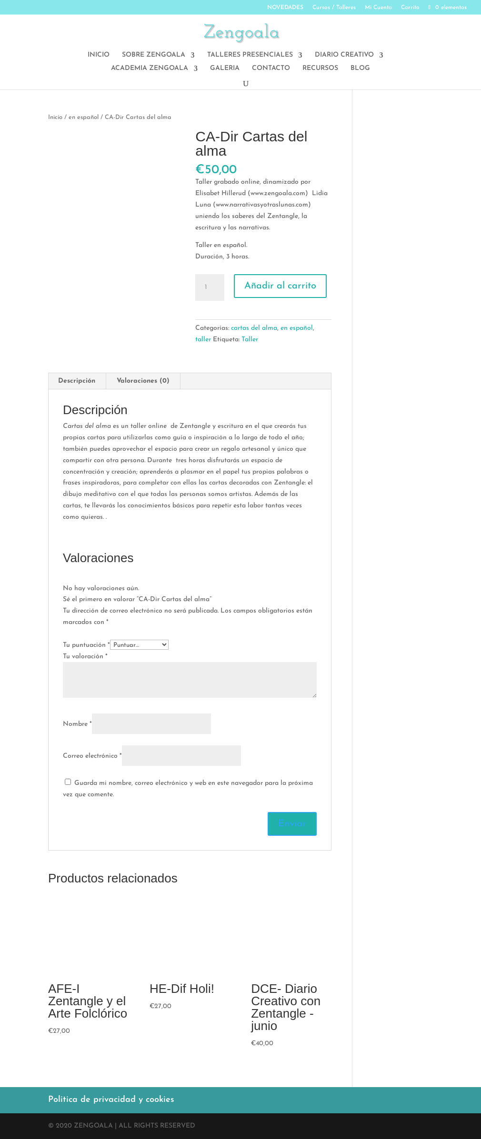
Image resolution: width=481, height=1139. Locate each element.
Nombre (77, 724)
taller (203, 339)
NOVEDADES (285, 7)
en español (84, 117)
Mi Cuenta (378, 7)
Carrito (410, 7)
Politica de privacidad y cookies (111, 1099)
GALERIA (225, 68)
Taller (249, 339)
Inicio (55, 117)
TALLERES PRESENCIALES (250, 55)
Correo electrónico (92, 756)
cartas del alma (254, 328)
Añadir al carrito (280, 286)
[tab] (77, 381)
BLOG (360, 68)
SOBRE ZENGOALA (153, 55)
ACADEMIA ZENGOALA (149, 68)
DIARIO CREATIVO (344, 55)
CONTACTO (271, 68)
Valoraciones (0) (143, 381)
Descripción (76, 381)
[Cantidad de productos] (209, 287)
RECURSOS (320, 68)
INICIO (99, 55)
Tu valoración (85, 656)
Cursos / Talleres (334, 7)
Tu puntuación (86, 645)
